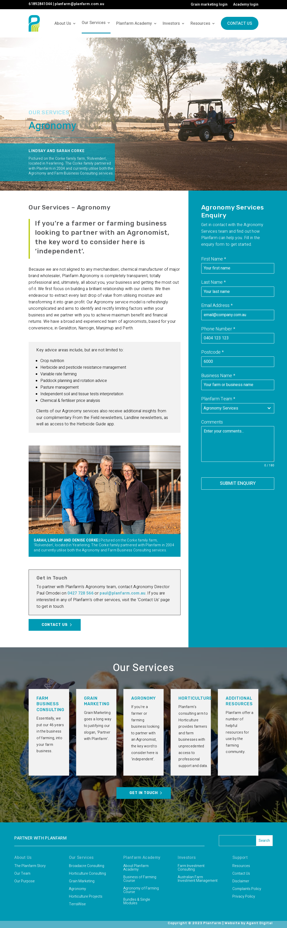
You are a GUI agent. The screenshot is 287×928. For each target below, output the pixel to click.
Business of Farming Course (139, 879)
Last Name (213, 282)
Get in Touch (143, 793)
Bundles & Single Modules (136, 902)
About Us (62, 23)
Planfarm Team (218, 398)
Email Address (217, 305)
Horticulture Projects (85, 897)
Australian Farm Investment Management (198, 879)
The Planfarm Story (30, 866)
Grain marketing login (209, 5)
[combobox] (237, 408)
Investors (171, 23)
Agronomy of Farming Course (141, 891)
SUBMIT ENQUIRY (238, 483)
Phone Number (218, 329)
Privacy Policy (243, 897)
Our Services (93, 23)
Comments (212, 422)
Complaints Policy (246, 889)
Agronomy (77, 889)
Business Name (218, 375)
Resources (200, 23)
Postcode (212, 352)
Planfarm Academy (134, 23)
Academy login (245, 5)
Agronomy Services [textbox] (221, 408)
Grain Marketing (81, 882)
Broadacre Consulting (86, 866)
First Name (213, 259)
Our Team (22, 874)
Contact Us (239, 23)
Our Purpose (24, 882)
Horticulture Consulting (87, 874)
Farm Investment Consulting (191, 868)
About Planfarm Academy (136, 868)
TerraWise (77, 904)
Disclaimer (240, 882)
